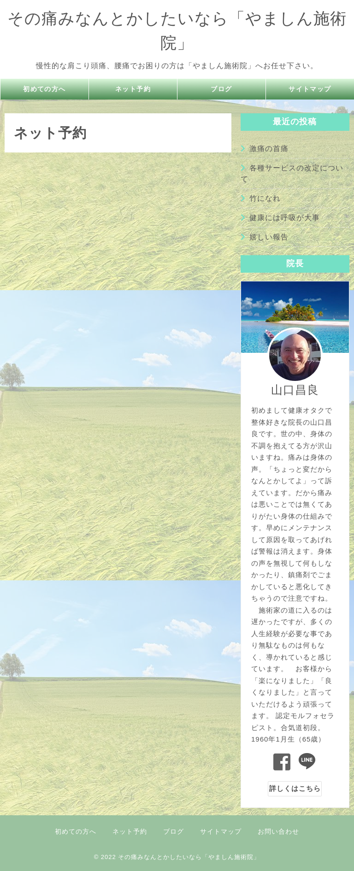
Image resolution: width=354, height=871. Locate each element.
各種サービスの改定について (292, 173)
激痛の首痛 (269, 148)
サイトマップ (310, 89)
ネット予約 (133, 89)
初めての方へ (45, 89)
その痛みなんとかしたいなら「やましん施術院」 (189, 856)
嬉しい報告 (269, 237)
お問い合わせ (278, 831)
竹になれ (265, 198)
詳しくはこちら (295, 788)
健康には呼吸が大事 (284, 218)
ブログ (221, 89)
